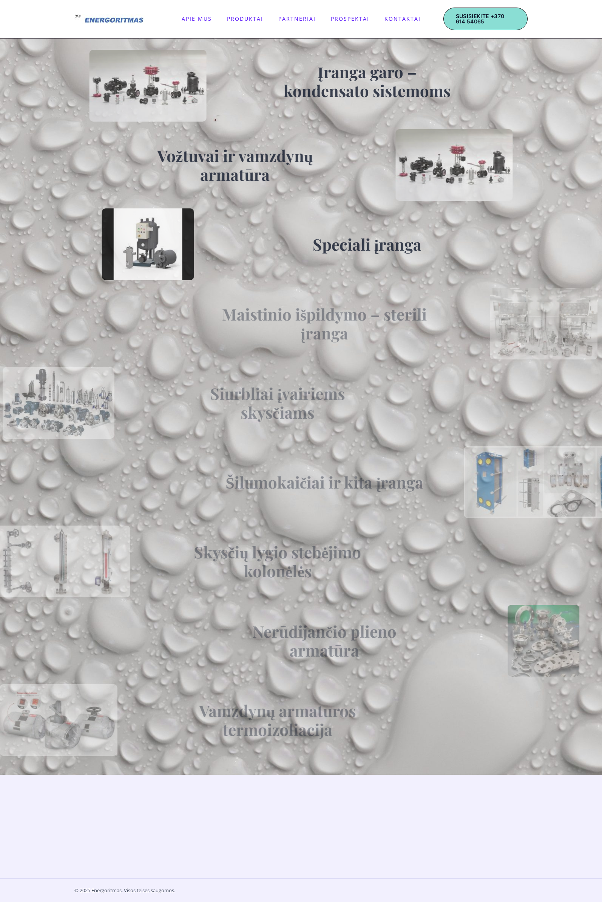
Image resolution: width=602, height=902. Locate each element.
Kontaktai (384, 18)
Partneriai (293, 18)
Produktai (249, 18)
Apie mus (208, 18)
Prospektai (339, 18)
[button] (476, 19)
